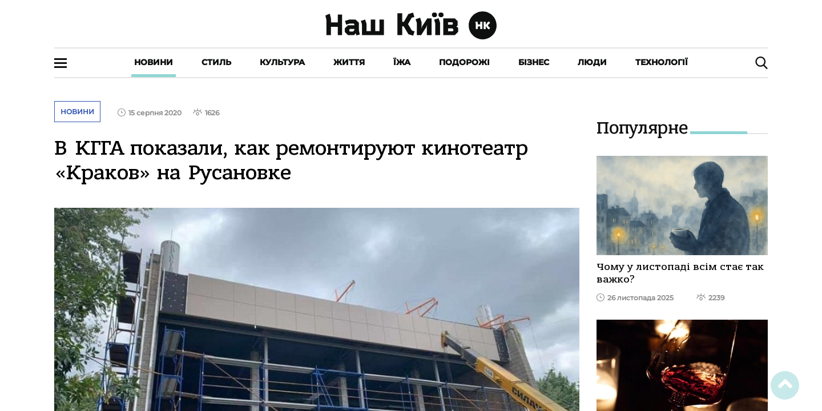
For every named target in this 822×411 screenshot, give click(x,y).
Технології (661, 62)
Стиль (216, 62)
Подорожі (464, 62)
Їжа (401, 62)
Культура (282, 62)
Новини (153, 62)
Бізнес (533, 62)
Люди (592, 62)
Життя (349, 62)
